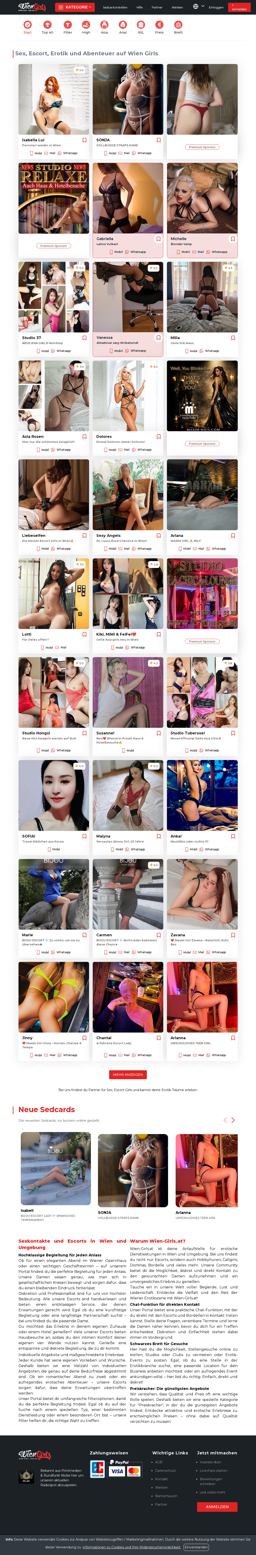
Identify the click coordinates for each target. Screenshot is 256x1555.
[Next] (233, 1120)
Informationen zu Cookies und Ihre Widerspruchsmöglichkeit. (132, 1547)
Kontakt (161, 1479)
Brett (179, 28)
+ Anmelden (239, 7)
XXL (142, 28)
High (87, 28)
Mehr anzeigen (128, 1075)
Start (29, 28)
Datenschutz (165, 1471)
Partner (161, 1504)
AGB (158, 1462)
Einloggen (216, 7)
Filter (69, 28)
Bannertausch (166, 1496)
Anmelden (217, 1507)
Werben (161, 1487)
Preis (160, 28)
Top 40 (49, 28)
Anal (124, 28)
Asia (105, 28)
